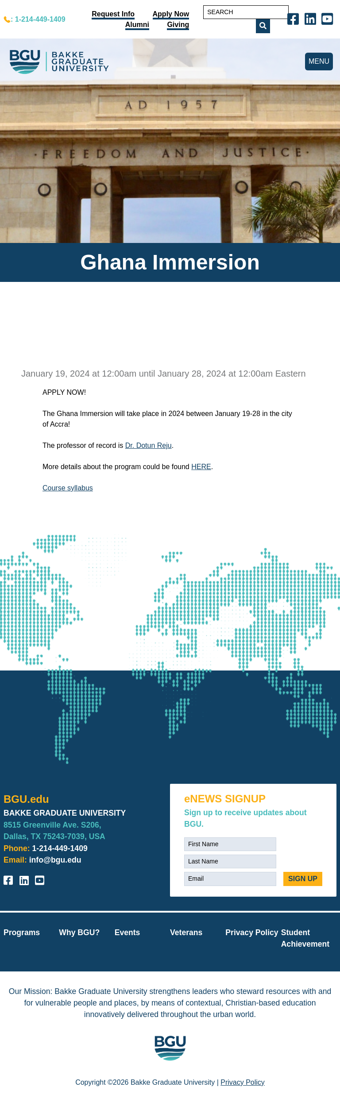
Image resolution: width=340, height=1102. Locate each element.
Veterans (186, 932)
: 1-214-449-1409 (38, 19)
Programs (22, 932)
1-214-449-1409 (60, 848)
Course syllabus (67, 488)
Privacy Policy (251, 932)
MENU (319, 61)
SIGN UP (302, 878)
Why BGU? (79, 932)
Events (127, 932)
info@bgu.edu (55, 859)
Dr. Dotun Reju (148, 445)
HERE (201, 466)
